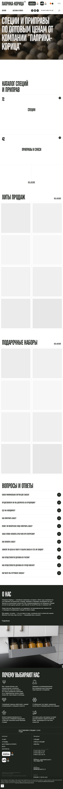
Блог (4, 748)
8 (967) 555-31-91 (39, 753)
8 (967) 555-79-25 (40, 751)
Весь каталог (31, 182)
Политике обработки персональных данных (24, 782)
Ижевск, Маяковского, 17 (40, 768)
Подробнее (6, 621)
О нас (4, 739)
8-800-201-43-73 (40, 755)
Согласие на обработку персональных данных (15, 775)
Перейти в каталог (56, 67)
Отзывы (5, 742)
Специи (36, 739)
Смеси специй (39, 742)
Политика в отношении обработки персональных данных (11, 773)
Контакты (6, 750)
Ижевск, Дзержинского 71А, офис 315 (43, 760)
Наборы (37, 744)
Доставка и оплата (6, 745)
